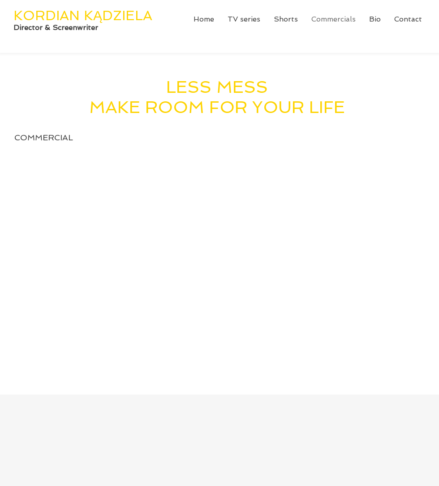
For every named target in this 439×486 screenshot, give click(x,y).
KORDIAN (48, 15)
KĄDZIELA (118, 15)
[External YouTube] (224, 273)
